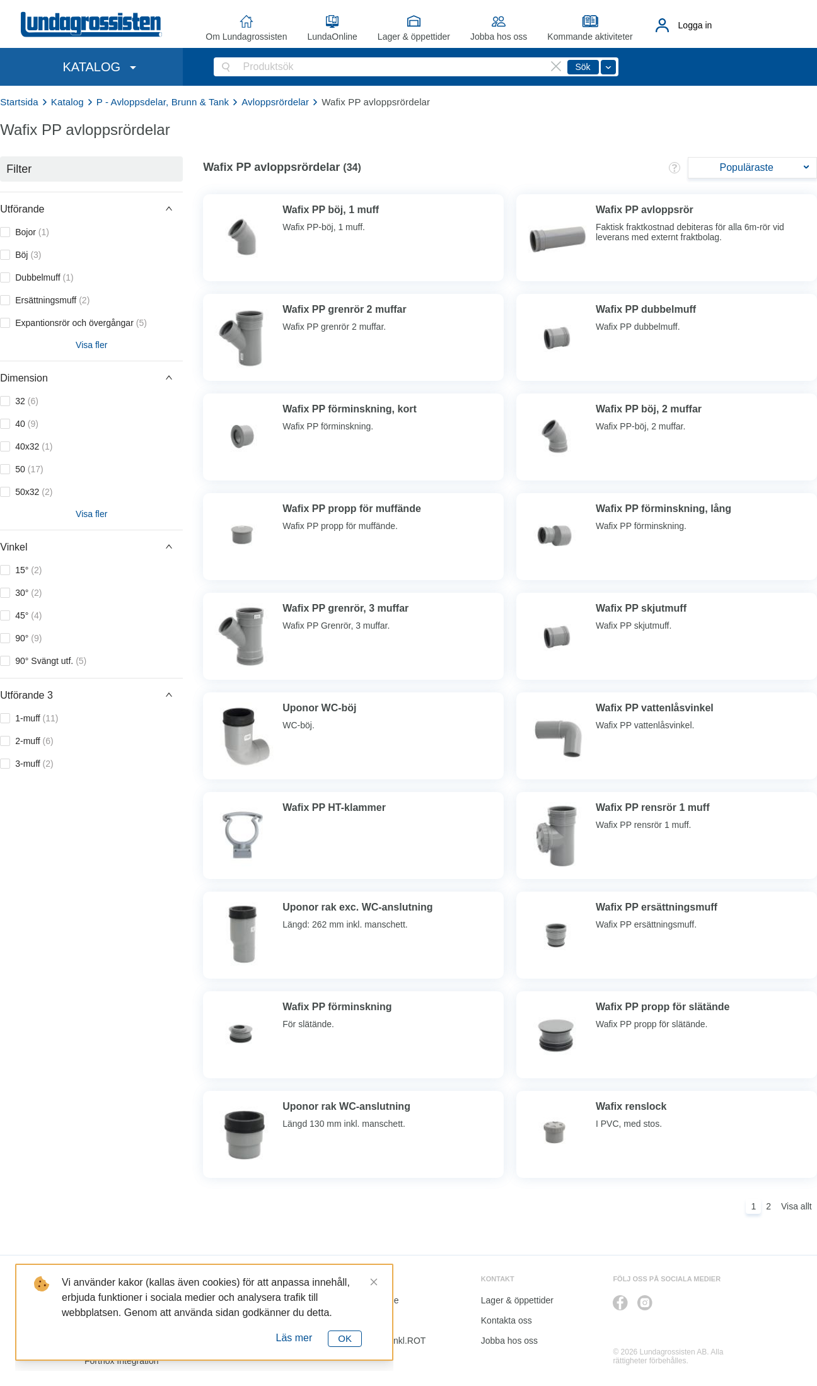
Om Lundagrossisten (246, 37)
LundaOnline (332, 37)
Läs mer (294, 1337)
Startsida (19, 101)
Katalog (67, 101)
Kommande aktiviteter (589, 37)
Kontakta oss (506, 1320)
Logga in (695, 25)
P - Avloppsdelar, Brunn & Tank (162, 101)
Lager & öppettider (414, 37)
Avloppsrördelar (275, 101)
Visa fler (91, 345)
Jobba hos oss (498, 37)
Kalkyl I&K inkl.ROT (387, 1341)
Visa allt (796, 1206)
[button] (91, 208)
